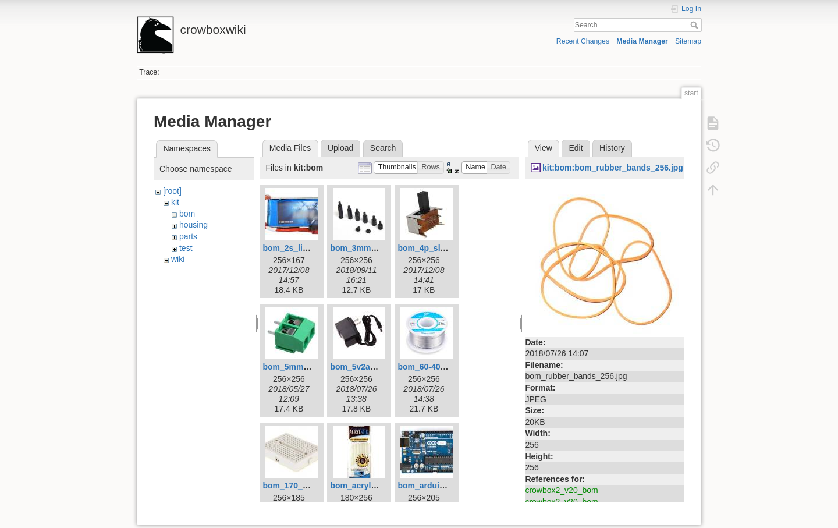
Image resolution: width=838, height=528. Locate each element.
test (186, 248)
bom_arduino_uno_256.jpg (449, 485)
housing (193, 224)
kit (175, 202)
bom (187, 213)
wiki (177, 259)
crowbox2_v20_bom (561, 490)
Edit (576, 148)
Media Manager (642, 41)
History (612, 148)
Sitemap (688, 41)
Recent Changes (582, 41)
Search (695, 25)
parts (188, 236)
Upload (340, 148)
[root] (172, 191)
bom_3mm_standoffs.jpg (378, 248)
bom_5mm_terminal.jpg (308, 366)
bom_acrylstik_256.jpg (373, 485)
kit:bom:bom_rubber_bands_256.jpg (612, 167)
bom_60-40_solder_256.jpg (449, 366)
